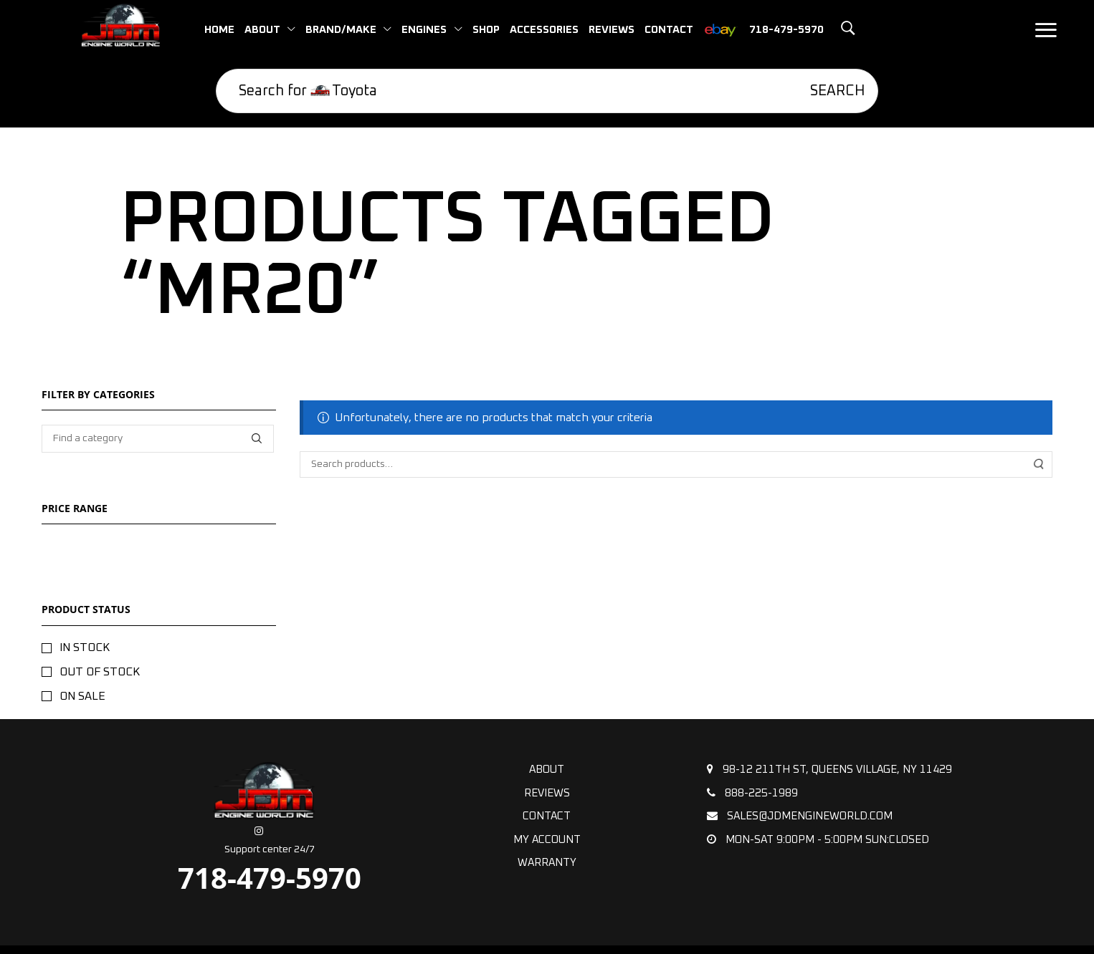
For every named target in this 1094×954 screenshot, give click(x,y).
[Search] (827, 91)
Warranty (547, 862)
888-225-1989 (752, 793)
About (546, 769)
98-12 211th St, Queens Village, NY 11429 (829, 769)
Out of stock (100, 672)
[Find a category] (256, 438)
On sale (82, 696)
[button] (828, 28)
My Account (547, 839)
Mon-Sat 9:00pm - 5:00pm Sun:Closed (818, 839)
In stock (85, 647)
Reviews (547, 793)
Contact (547, 816)
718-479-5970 (269, 877)
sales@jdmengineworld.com (800, 816)
